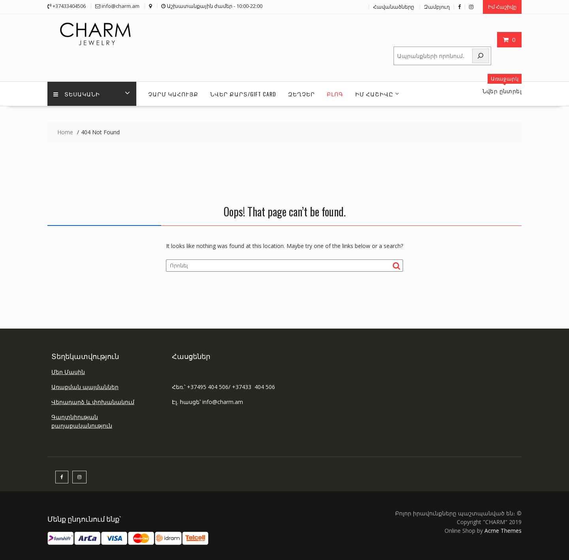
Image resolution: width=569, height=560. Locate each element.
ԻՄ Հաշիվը (374, 94)
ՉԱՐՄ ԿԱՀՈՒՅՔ (173, 94)
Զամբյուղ (437, 6)
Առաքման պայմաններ (85, 387)
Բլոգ (335, 94)
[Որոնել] (481, 56)
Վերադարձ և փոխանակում (92, 402)
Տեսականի (76, 94)
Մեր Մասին (68, 372)
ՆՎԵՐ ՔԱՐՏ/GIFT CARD (243, 94)
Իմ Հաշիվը (502, 6)
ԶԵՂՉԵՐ (301, 94)
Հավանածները (393, 6)
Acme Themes (503, 530)
